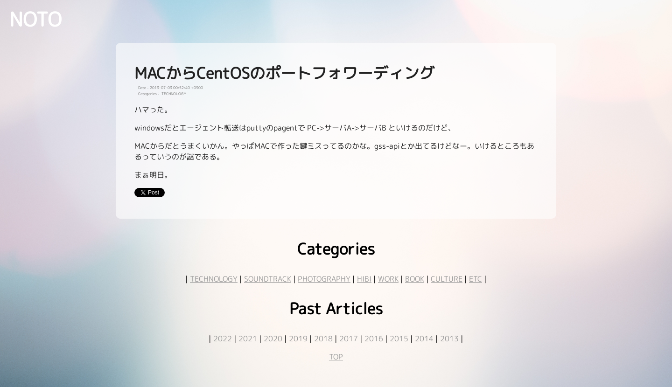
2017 (348, 338)
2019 (298, 338)
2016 (373, 338)
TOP (336, 357)
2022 (222, 338)
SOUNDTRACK (267, 279)
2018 (323, 338)
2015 (399, 338)
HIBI (364, 279)
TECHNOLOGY (214, 279)
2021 (247, 338)
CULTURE (446, 279)
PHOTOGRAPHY (324, 279)
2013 (449, 338)
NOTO (35, 19)
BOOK (414, 279)
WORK (388, 279)
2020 (273, 338)
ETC (475, 279)
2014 (424, 338)
